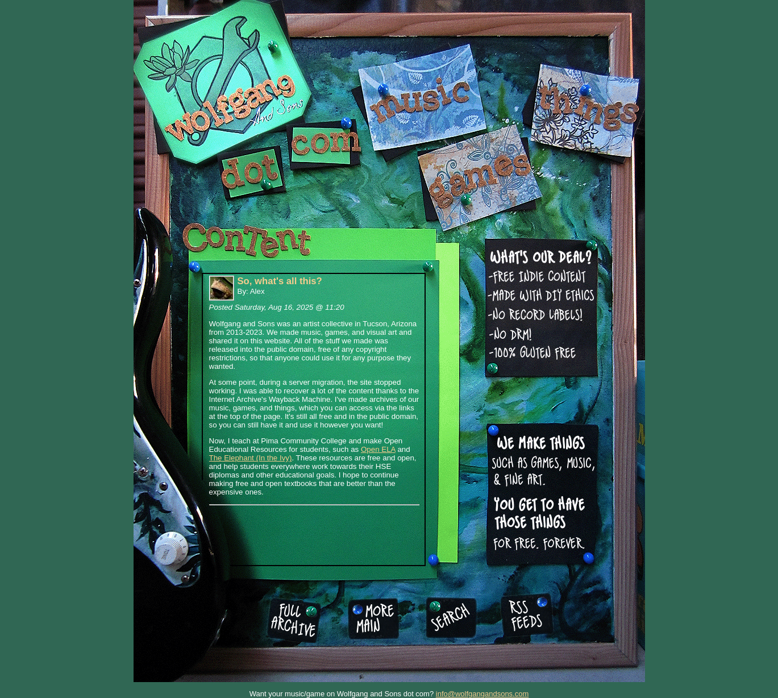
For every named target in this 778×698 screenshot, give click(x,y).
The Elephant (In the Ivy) (250, 458)
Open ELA (378, 449)
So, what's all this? (280, 281)
